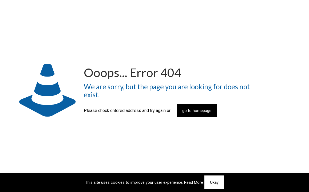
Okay (214, 182)
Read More (193, 182)
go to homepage (196, 110)
